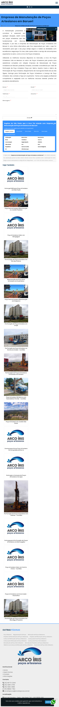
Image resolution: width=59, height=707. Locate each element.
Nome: (5, 87)
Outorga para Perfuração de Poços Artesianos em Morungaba (16, 541)
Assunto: (34, 94)
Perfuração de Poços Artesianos (36, 634)
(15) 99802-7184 (9, 689)
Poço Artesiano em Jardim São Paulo (16, 422)
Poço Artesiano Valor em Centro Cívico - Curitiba (16, 568)
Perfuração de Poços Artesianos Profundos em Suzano (16, 373)
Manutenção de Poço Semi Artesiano (13, 643)
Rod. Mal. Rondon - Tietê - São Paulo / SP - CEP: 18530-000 (24, 697)
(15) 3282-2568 (9, 687)
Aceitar (48, 702)
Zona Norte (19, 131)
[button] (56, 3)
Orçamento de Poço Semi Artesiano (43, 645)
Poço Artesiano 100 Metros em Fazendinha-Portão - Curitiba (16, 398)
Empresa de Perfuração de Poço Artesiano (41, 636)
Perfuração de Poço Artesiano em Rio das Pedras (16, 260)
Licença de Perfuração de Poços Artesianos (15, 638)
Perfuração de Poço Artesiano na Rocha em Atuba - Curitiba (16, 349)
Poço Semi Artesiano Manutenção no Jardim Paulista (16, 209)
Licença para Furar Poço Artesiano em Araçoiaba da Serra (16, 449)
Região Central (9, 131)
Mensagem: (7, 100)
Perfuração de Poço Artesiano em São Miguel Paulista (16, 619)
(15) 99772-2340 (10, 683)
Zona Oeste (28, 131)
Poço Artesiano (8, 634)
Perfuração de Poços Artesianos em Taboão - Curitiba (16, 514)
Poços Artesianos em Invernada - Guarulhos (16, 594)
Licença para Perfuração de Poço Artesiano (15, 641)
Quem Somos (8, 672)
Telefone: (6, 94)
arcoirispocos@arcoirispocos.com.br (17, 691)
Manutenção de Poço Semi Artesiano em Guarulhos (16, 280)
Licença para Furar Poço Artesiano (37, 638)
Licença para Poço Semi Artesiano (37, 641)
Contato (6, 674)
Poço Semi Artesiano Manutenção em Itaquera (16, 300)
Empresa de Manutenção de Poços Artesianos (16, 636)
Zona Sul (36, 131)
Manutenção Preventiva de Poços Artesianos (36, 643)
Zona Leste (44, 131)
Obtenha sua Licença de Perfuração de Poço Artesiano (18, 645)
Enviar (29, 118)
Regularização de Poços (19, 634)
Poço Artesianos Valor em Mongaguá (16, 236)
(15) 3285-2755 (9, 685)
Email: (33, 87)
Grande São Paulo (10, 134)
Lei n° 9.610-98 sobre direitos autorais (43, 160)
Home (6, 670)
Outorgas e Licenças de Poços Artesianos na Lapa (16, 476)
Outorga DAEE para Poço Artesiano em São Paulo (16, 189)
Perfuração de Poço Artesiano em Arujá (16, 324)
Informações (8, 676)
